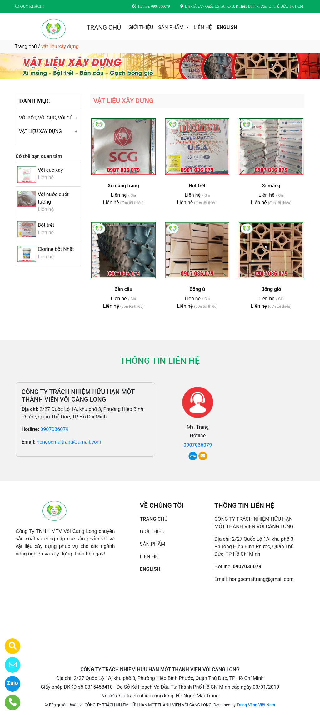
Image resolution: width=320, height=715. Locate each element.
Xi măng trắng (123, 186)
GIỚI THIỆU (140, 27)
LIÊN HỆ (203, 27)
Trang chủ (26, 46)
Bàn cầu (123, 289)
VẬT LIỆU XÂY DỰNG (40, 131)
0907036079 (54, 429)
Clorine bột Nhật (56, 249)
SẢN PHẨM (171, 27)
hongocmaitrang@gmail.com (69, 442)
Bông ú (197, 289)
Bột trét (46, 225)
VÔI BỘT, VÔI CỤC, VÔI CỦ (46, 118)
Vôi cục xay (50, 170)
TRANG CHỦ (104, 27)
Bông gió (271, 289)
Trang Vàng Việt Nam (256, 704)
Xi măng (271, 186)
